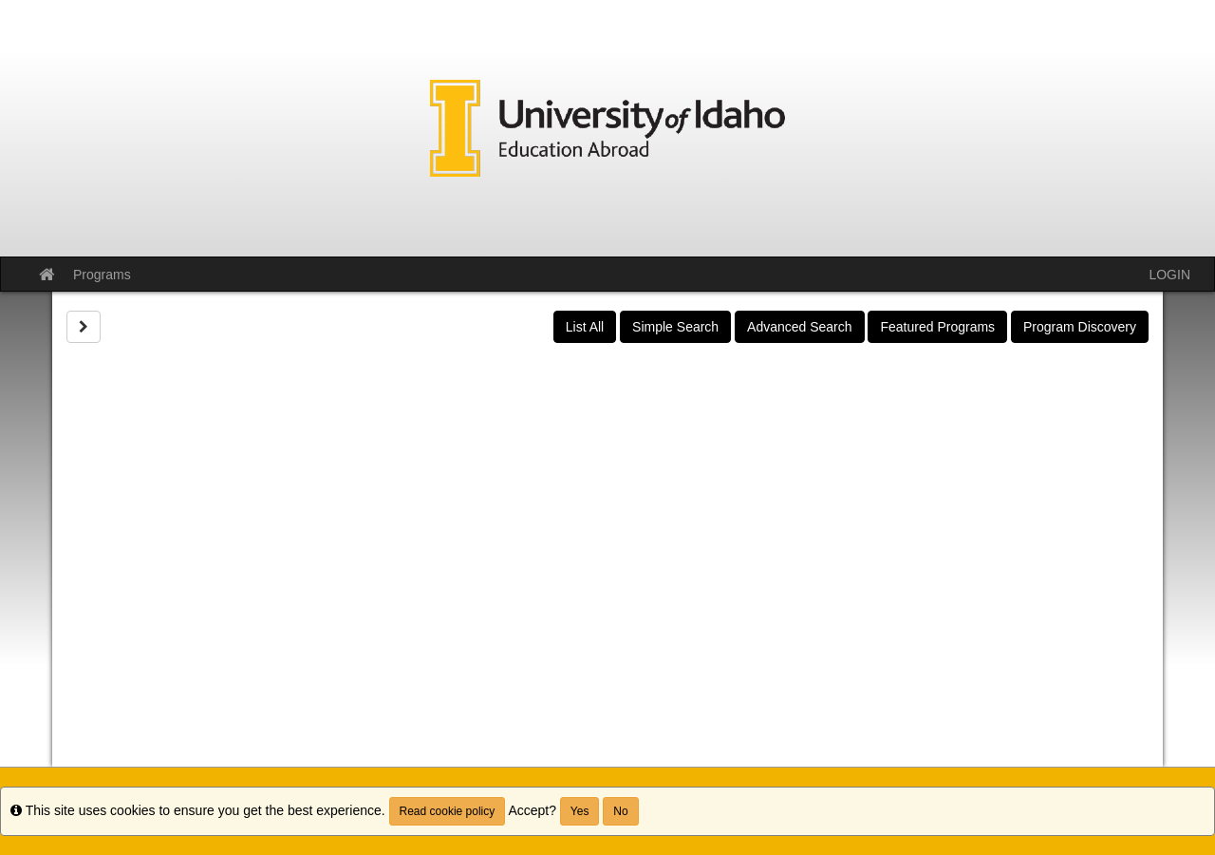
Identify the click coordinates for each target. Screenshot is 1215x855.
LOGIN (1169, 274)
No (620, 811)
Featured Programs (937, 326)
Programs (102, 274)
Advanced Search (799, 326)
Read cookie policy (447, 811)
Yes (579, 811)
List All (585, 326)
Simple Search (675, 326)
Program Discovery (1079, 326)
